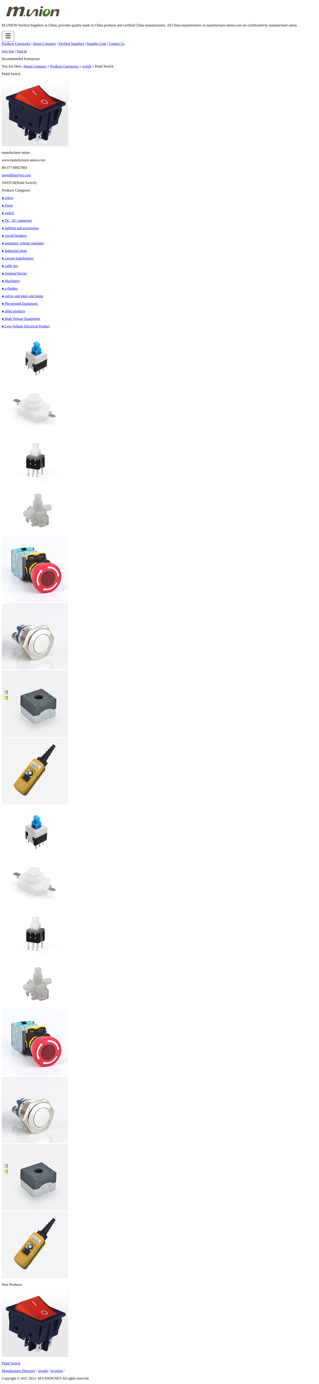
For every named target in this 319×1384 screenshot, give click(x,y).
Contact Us (117, 44)
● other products (13, 311)
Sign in (22, 51)
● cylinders (10, 288)
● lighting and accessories (20, 228)
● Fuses (7, 205)
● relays (7, 198)
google (43, 1371)
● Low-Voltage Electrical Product (26, 326)
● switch (8, 213)
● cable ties (10, 266)
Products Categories (16, 44)
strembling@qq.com (16, 175)
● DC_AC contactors (17, 220)
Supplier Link (96, 44)
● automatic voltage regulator (23, 243)
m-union (57, 1371)
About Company (44, 44)
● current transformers (18, 258)
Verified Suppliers (71, 44)
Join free (8, 51)
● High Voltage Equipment (21, 319)
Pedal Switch (11, 1363)
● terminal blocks (14, 273)
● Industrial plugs (14, 251)
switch (86, 66)
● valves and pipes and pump (22, 296)
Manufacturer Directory (18, 1371)
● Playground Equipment (20, 303)
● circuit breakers (14, 235)
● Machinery (11, 281)
